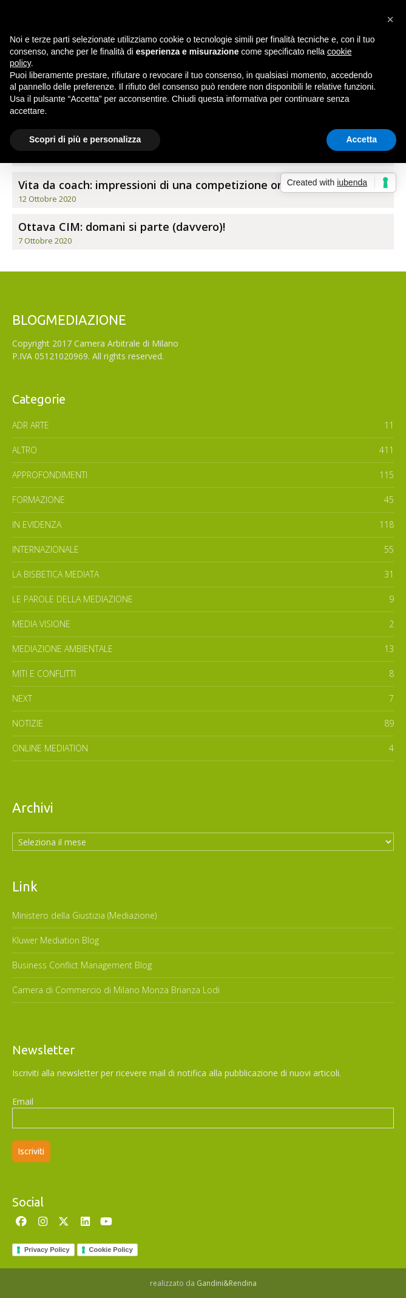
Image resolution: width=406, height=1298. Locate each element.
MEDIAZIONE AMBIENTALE (62, 648)
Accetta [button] (361, 139)
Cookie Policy (111, 1249)
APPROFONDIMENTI (49, 475)
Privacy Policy (47, 1249)
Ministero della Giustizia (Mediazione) (84, 915)
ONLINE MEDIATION (50, 748)
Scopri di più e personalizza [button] (85, 139)
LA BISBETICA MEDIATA (55, 574)
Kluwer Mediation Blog (55, 940)
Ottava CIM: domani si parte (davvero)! (121, 226)
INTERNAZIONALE (45, 549)
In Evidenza (36, 524)
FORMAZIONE (38, 499)
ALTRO (24, 450)
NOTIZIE (27, 723)
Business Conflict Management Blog (82, 965)
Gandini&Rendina (227, 1283)
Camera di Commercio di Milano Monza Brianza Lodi (116, 990)
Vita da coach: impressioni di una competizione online (160, 185)
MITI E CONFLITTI (44, 673)
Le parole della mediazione (72, 599)
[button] (390, 19)
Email (22, 1101)
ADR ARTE (30, 425)
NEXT (22, 698)
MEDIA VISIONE (41, 624)
